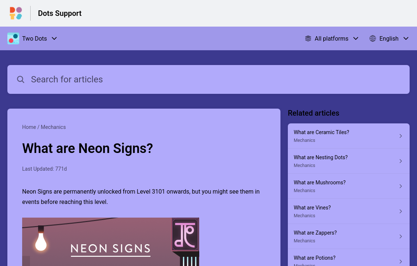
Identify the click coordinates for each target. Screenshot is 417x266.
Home (29, 127)
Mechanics (53, 127)
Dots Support (60, 13)
